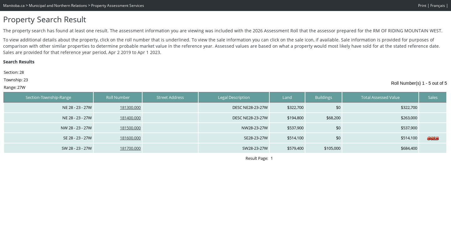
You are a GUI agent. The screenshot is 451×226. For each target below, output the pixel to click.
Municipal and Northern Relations (58, 5)
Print (422, 5)
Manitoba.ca (14, 5)
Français (437, 5)
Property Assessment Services (117, 5)
